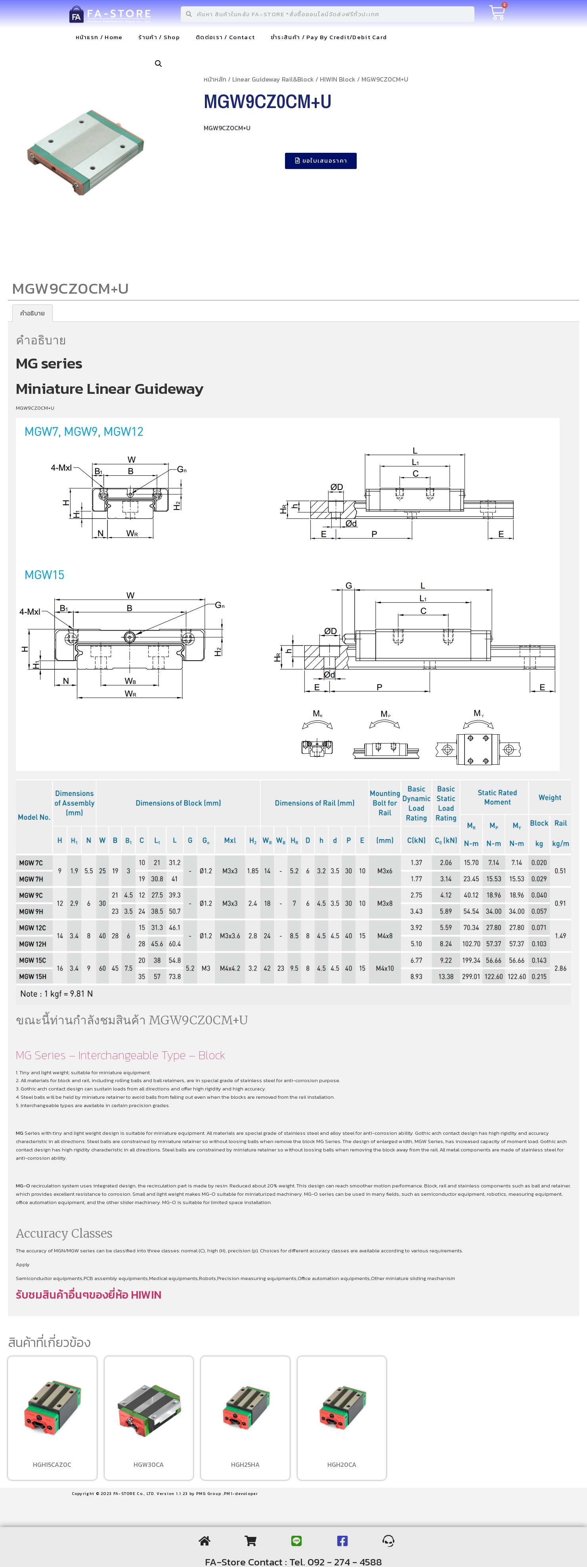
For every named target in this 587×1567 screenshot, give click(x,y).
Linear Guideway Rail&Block (273, 79)
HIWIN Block (338, 79)
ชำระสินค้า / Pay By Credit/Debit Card (329, 37)
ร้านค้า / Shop (159, 37)
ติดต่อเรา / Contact (225, 37)
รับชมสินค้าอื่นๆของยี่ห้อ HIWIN (88, 1294)
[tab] (32, 313)
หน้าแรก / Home (99, 37)
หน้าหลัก (215, 79)
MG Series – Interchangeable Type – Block (121, 1055)
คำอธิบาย (32, 313)
